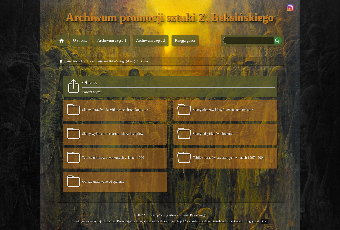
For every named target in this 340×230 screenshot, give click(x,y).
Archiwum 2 (150, 40)
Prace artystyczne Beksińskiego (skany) (111, 61)
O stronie (80, 40)
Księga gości (185, 40)
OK (264, 221)
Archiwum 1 (111, 40)
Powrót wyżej (91, 92)
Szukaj (278, 40)
